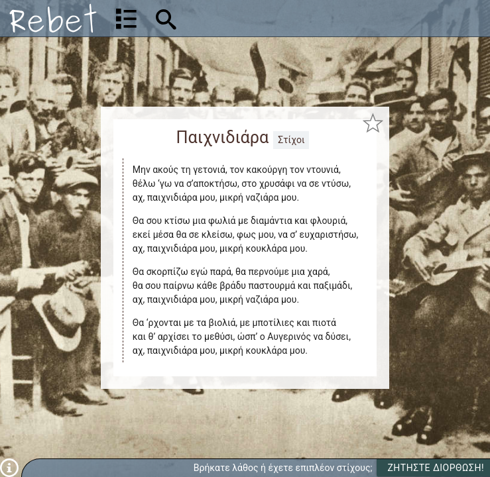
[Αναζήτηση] (250, 18)
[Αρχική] (53, 18)
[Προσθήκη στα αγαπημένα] (372, 123)
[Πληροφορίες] (9, 467)
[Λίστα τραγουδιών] (126, 18)
